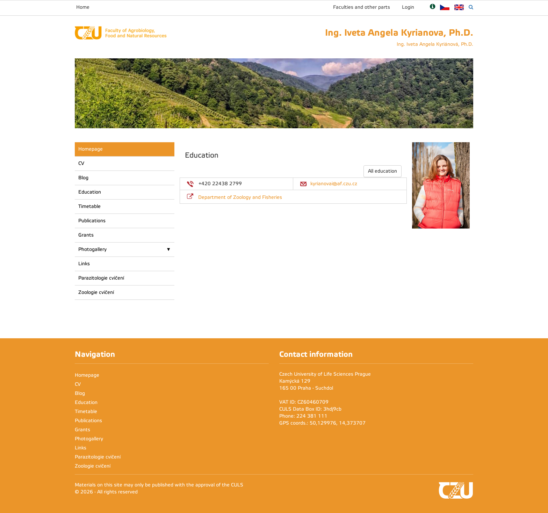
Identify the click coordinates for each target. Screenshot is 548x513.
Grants (86, 235)
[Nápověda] (432, 7)
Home (82, 7)
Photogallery (92, 249)
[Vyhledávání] (471, 7)
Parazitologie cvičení (101, 278)
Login (408, 7)
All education (382, 171)
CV (81, 163)
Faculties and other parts (361, 7)
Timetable (89, 206)
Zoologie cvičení (96, 292)
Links (84, 263)
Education (89, 192)
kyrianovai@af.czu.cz (333, 183)
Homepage (90, 149)
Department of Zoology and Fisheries (240, 197)
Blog (83, 177)
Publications (92, 220)
